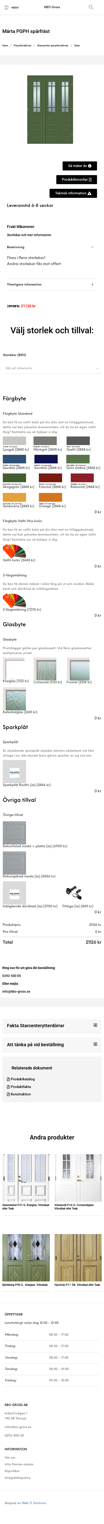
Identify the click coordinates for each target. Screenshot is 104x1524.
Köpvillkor (12, 1471)
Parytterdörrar (22, 46)
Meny (15, 8)
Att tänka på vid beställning (35, 1044)
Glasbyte (10, 640)
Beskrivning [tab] (15, 247)
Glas (77, 46)
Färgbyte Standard (17, 414)
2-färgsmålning (15, 575)
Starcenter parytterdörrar (52, 46)
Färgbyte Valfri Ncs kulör (22, 521)
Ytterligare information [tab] (24, 284)
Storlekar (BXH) (14, 355)
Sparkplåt (10, 742)
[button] (52, 1026)
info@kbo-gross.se (18, 1427)
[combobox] (52, 368)
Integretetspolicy (17, 1477)
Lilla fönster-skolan (19, 1464)
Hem (5, 46)
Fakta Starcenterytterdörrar (35, 1025)
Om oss (10, 1457)
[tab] (52, 260)
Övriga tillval (13, 815)
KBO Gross (52, 7)
